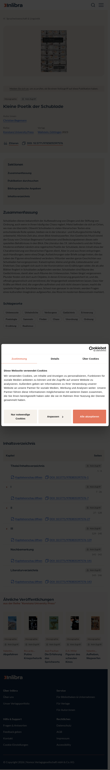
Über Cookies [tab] (90, 358)
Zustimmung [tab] (19, 358)
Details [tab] (55, 358)
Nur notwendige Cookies (20, 416)
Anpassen (55, 416)
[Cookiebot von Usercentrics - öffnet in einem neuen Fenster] (91, 348)
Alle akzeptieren (89, 416)
